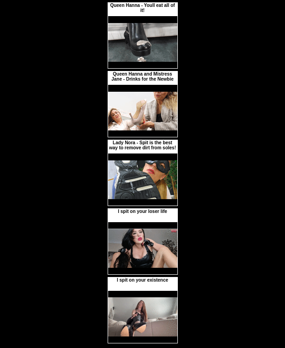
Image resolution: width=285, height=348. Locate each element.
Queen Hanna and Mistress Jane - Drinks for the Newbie (142, 76)
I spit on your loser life (142, 211)
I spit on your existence (142, 280)
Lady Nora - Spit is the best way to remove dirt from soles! (142, 145)
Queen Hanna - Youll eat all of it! (142, 8)
